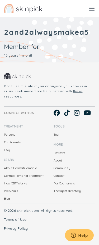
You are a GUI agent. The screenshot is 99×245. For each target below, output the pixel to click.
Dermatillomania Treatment (24, 176)
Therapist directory (67, 191)
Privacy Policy (16, 228)
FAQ (7, 150)
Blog (7, 198)
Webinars (11, 191)
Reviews (59, 153)
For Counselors (64, 183)
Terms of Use (15, 219)
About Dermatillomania (20, 168)
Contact (59, 176)
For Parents (12, 142)
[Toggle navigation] (92, 8)
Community (62, 168)
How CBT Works (15, 183)
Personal (10, 134)
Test (56, 134)
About (58, 160)
